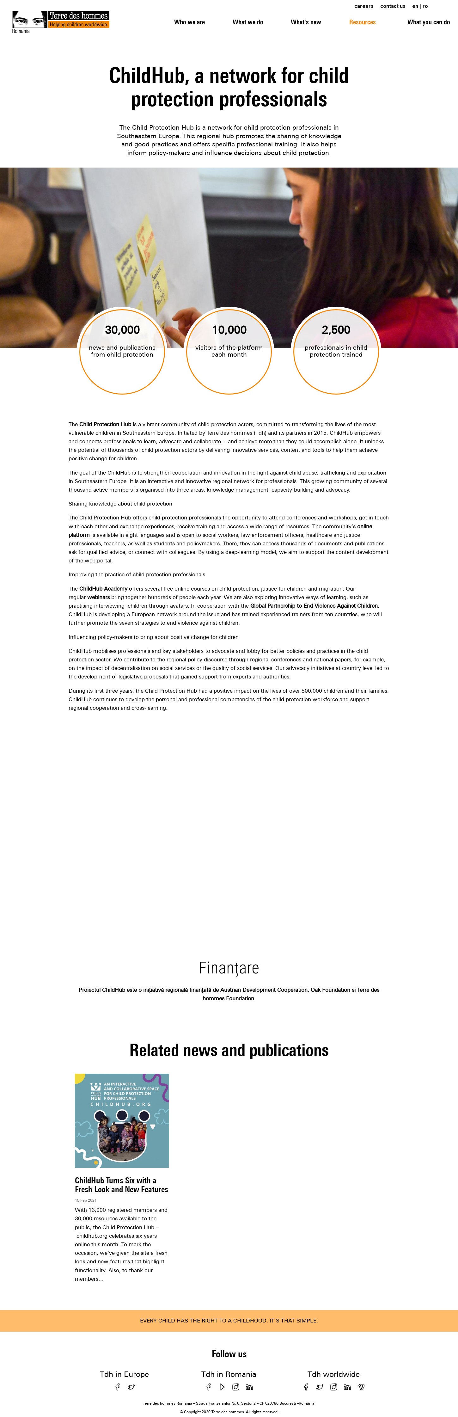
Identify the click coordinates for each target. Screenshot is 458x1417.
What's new (306, 22)
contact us (393, 6)
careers (364, 6)
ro (425, 6)
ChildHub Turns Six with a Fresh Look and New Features (121, 1184)
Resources (362, 22)
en (415, 6)
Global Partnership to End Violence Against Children (314, 606)
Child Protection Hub (105, 424)
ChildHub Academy (103, 589)
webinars (98, 597)
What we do (248, 22)
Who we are (189, 22)
